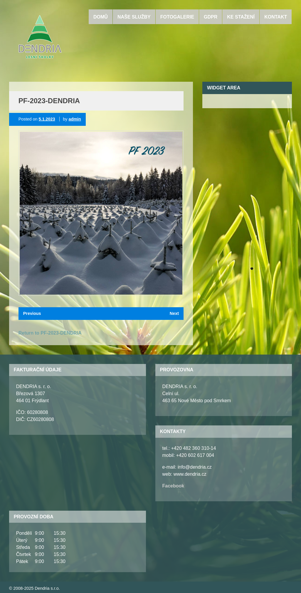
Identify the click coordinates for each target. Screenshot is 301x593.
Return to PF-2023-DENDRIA (50, 332)
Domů (100, 16)
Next (174, 313)
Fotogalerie (177, 16)
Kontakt (275, 16)
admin (74, 119)
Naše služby (134, 16)
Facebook (173, 485)
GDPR (210, 16)
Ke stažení (241, 16)
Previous (32, 313)
